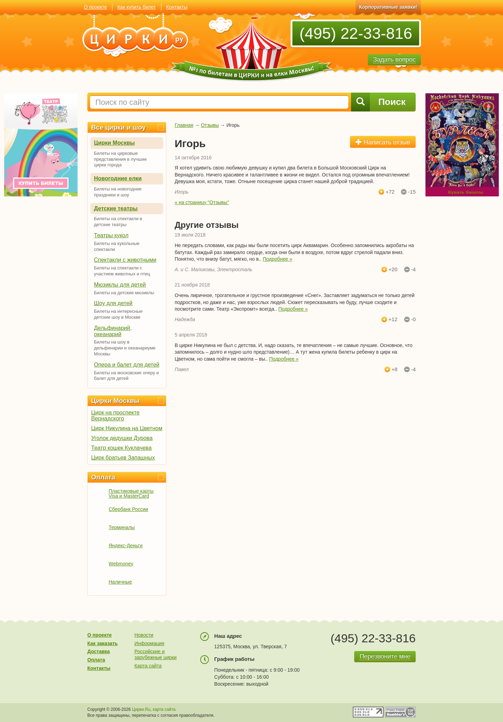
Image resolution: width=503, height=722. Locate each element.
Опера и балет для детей (126, 365)
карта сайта (164, 709)
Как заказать (102, 643)
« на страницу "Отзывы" (202, 202)
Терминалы (122, 527)
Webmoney (121, 563)
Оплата (103, 477)
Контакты (176, 7)
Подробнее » (277, 259)
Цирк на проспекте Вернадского (115, 415)
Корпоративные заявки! (388, 7)
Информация (149, 643)
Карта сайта (148, 666)
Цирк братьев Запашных (123, 458)
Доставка (98, 651)
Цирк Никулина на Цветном (126, 428)
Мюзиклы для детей (120, 285)
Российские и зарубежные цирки (155, 654)
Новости (143, 635)
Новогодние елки (118, 178)
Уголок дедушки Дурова (122, 438)
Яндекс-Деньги (126, 545)
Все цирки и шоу (118, 127)
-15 (412, 192)
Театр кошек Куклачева (121, 448)
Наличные (120, 582)
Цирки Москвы (114, 143)
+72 (390, 192)
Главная (184, 125)
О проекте (95, 7)
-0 (413, 319)
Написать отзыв (383, 142)
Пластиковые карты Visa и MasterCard (131, 493)
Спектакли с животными (125, 260)
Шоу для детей (113, 303)
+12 (392, 319)
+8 (395, 369)
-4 (413, 269)
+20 (392, 269)
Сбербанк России (128, 509)
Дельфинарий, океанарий (113, 331)
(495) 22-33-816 (355, 33)
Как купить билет (136, 7)
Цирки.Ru (141, 709)
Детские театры (116, 208)
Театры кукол (111, 235)
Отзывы (210, 125)
